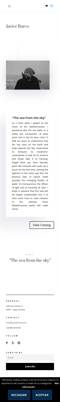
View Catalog (42, 225)
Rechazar (19, 395)
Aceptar (42, 395)
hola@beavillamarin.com (16, 322)
